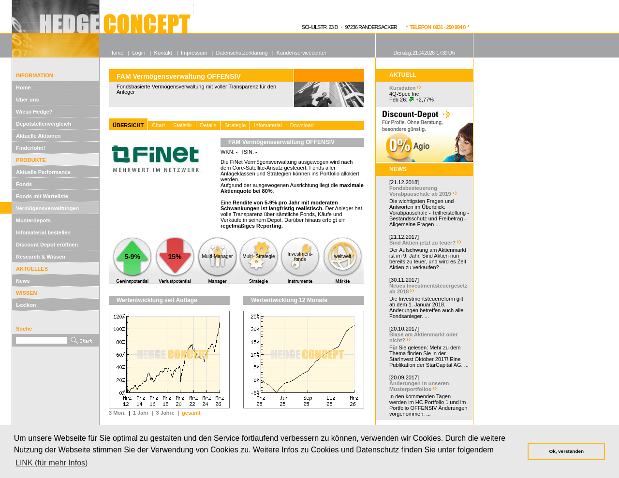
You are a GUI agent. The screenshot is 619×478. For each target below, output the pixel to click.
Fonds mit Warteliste (42, 196)
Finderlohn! (30, 148)
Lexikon (26, 305)
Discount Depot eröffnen (47, 244)
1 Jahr (140, 413)
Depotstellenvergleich (43, 124)
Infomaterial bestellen (43, 232)
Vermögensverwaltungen (47, 208)
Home (23, 87)
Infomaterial (267, 125)
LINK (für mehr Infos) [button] (51, 463)
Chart (158, 125)
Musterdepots (33, 220)
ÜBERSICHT (128, 125)
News (23, 281)
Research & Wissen (40, 257)
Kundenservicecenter (301, 53)
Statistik (182, 125)
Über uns (27, 99)
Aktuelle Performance (43, 172)
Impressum (194, 53)
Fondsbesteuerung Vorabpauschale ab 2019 (420, 191)
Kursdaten (402, 88)
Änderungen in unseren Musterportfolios (419, 386)
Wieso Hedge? (34, 112)
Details (208, 125)
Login (138, 53)
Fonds (24, 184)
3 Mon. (117, 413)
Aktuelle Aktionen (38, 136)
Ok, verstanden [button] (566, 451)
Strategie (235, 125)
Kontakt (163, 53)
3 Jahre (165, 413)
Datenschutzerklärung (242, 53)
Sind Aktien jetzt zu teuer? (422, 243)
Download (302, 125)
